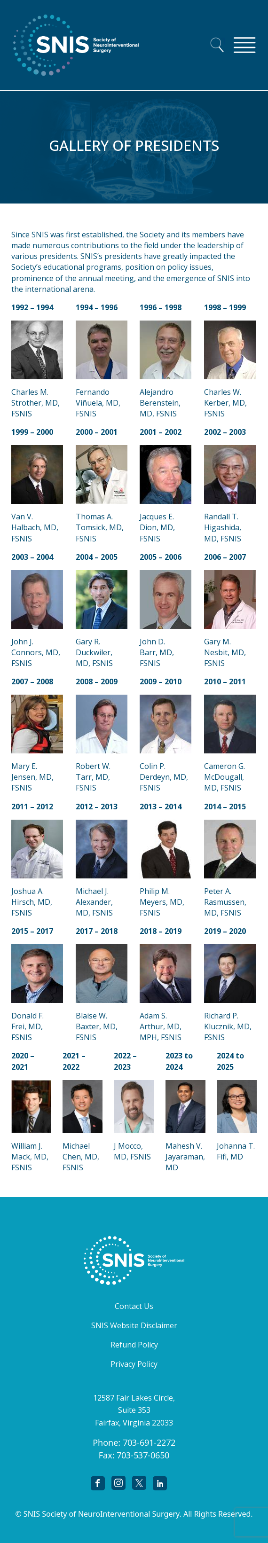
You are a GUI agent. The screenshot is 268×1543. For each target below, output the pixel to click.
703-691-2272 (149, 1442)
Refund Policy (134, 1344)
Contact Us (134, 1306)
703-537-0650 (143, 1455)
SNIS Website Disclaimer (134, 1325)
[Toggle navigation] (244, 45)
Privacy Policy (134, 1364)
